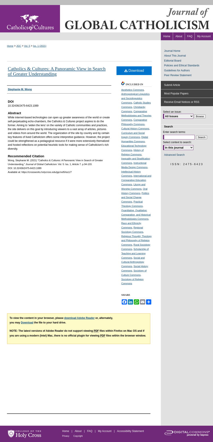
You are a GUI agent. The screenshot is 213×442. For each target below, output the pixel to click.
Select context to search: (177, 142)
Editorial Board (172, 60)
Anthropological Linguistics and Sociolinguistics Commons (135, 98)
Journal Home (172, 50)
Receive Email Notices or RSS (181, 102)
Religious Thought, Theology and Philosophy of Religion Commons (136, 240)
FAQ (90, 431)
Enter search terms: (174, 132)
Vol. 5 (27, 46)
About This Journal (175, 55)
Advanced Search (174, 154)
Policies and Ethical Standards (181, 65)
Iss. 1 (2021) (39, 46)
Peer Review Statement (177, 75)
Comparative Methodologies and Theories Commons (136, 115)
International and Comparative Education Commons (136, 180)
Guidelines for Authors (177, 70)
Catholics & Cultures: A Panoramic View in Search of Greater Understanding (57, 71)
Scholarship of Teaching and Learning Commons (135, 253)
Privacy (66, 436)
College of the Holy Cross (24, 434)
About (78, 431)
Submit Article (172, 85)
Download (134, 70)
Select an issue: (172, 111)
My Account (105, 431)
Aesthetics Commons (132, 90)
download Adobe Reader (79, 318)
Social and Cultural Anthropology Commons (133, 262)
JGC (18, 46)
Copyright (78, 436)
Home (10, 46)
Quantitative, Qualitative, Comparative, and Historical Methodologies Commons (136, 214)
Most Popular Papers (176, 93)
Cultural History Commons (135, 128)
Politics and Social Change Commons (135, 197)
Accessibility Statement (130, 431)
